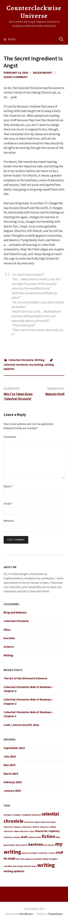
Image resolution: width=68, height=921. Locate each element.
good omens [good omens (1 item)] (9, 845)
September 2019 (14, 748)
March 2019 (11, 773)
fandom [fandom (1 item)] (31, 837)
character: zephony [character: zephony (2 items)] (47, 831)
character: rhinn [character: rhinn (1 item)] (11, 831)
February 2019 (13, 782)
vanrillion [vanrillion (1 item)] (8, 866)
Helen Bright (42, 72)
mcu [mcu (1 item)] (45, 845)
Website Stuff (54, 394)
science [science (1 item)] (51, 853)
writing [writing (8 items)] (46, 865)
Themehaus (55, 914)
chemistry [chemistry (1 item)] (8, 837)
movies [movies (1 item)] (51, 845)
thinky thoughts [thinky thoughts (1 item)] (50, 859)
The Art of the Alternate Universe (25, 678)
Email (8, 503)
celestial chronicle (16, 364)
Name (8, 486)
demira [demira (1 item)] (17, 837)
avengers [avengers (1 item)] (8, 815)
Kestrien (9, 638)
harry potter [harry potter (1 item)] (22, 845)
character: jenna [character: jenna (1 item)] (47, 822)
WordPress (26, 914)
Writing (39, 360)
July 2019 (10, 756)
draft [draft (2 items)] (24, 837)
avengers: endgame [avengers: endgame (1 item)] (22, 815)
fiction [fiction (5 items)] (48, 836)
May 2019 (9, 765)
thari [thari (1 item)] (17, 859)
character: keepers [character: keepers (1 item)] (13, 827)
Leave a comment (16, 77)
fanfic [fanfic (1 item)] (38, 837)
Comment (10, 437)
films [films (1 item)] (57, 837)
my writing (36, 364)
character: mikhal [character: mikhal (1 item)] (48, 827)
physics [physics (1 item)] (25, 853)
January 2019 (12, 790)
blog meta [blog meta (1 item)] (36, 815)
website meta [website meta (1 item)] (30, 866)
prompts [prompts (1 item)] (33, 853)
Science (9, 646)
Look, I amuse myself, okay (21, 725)
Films (7, 629)
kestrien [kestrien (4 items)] (35, 844)
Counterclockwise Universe (34, 11)
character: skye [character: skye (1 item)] (26, 831)
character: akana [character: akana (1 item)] (32, 822)
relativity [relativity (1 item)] (43, 853)
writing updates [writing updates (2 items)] (14, 871)
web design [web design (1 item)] (18, 866)
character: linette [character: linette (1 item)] (30, 827)
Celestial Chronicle (21, 360)
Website (9, 520)
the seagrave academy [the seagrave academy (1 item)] (31, 859)
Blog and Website (15, 612)
